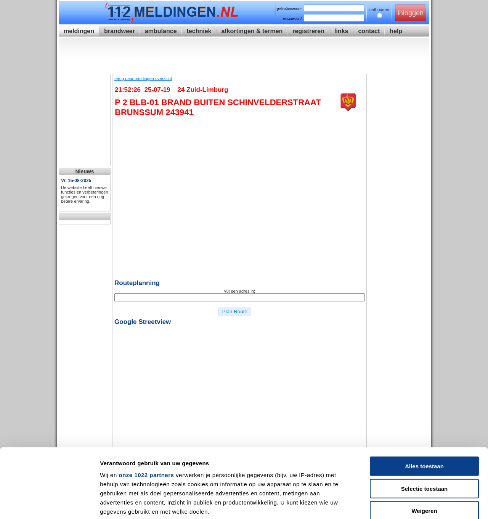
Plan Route (234, 311)
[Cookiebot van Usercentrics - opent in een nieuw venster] (49, 504)
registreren (308, 31)
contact (369, 31)
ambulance (161, 31)
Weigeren (424, 446)
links (341, 31)
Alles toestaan (424, 401)
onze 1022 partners (146, 410)
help (396, 31)
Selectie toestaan (424, 423)
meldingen (79, 31)
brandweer (119, 31)
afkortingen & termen (252, 31)
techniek (199, 31)
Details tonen (412, 504)
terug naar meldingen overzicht (143, 78)
